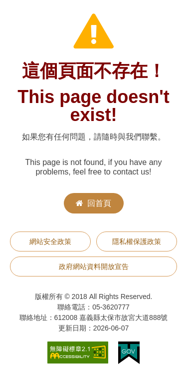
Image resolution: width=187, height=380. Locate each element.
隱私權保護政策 (136, 242)
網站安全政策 (50, 242)
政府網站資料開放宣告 (94, 266)
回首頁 (93, 203)
